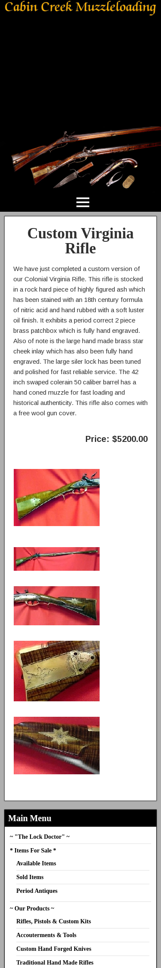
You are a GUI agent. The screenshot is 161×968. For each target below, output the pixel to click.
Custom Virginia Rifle (80, 241)
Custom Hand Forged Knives (53, 949)
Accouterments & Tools (46, 935)
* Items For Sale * (33, 850)
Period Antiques (37, 891)
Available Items (36, 863)
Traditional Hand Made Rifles (55, 962)
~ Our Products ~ (32, 908)
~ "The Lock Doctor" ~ (40, 837)
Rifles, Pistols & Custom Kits (53, 921)
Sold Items (29, 877)
